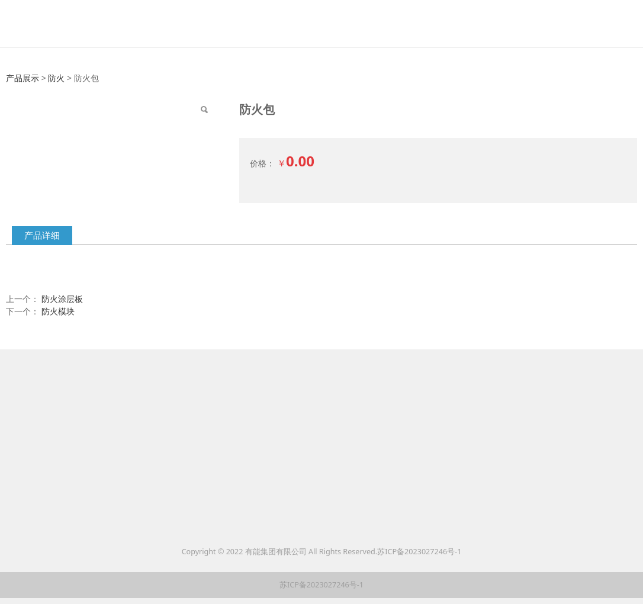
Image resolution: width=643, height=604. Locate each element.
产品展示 (22, 77)
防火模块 (58, 311)
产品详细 (42, 235)
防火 (56, 77)
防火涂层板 (62, 298)
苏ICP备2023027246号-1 (419, 552)
